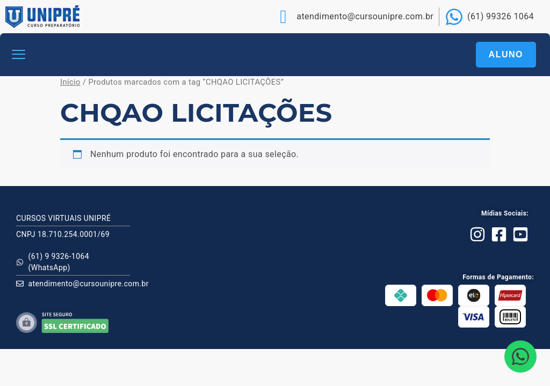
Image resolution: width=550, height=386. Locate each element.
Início (70, 82)
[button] (19, 54)
